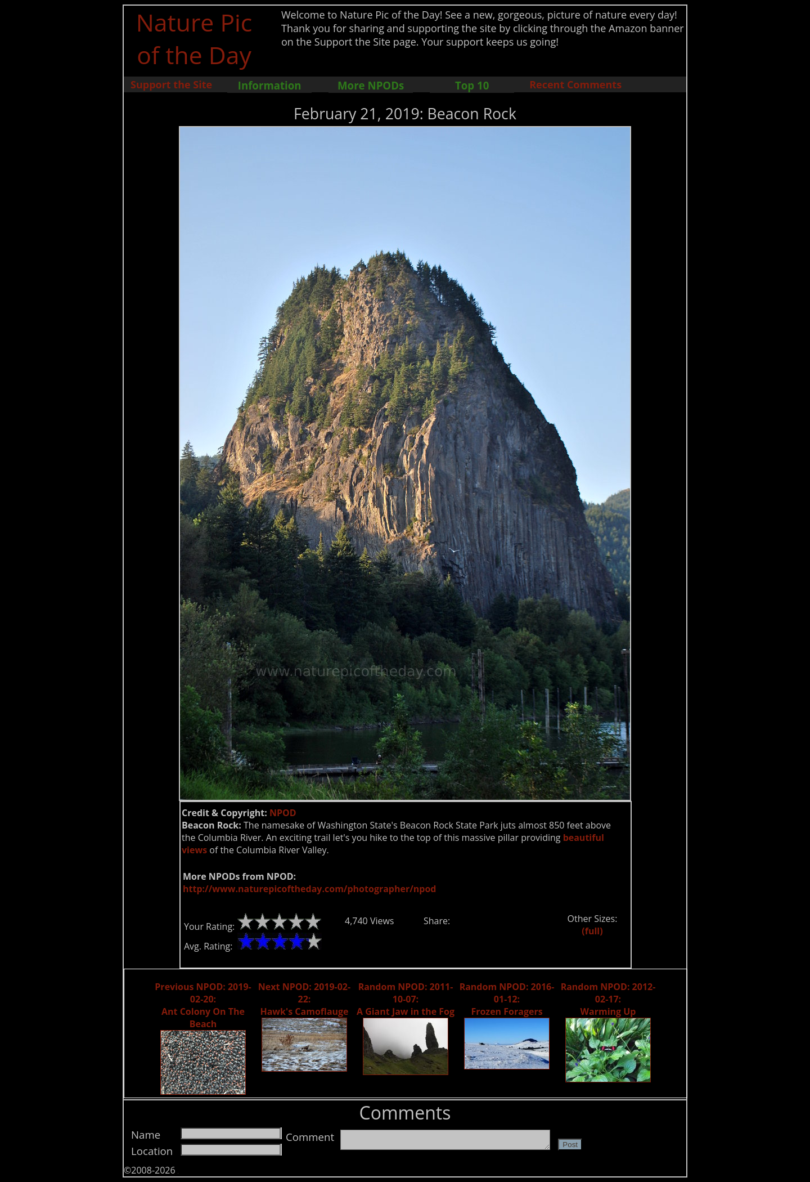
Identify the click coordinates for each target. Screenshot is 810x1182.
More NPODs (371, 85)
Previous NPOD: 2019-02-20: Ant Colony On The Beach (203, 1005)
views (194, 850)
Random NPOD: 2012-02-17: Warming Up (608, 999)
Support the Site (171, 84)
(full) (592, 931)
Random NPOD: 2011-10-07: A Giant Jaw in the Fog (405, 999)
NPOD (282, 813)
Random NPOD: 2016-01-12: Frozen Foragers (507, 999)
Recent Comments (575, 84)
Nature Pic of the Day (194, 38)
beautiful (583, 837)
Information (270, 85)
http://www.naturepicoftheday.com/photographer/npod (309, 889)
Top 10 (472, 85)
